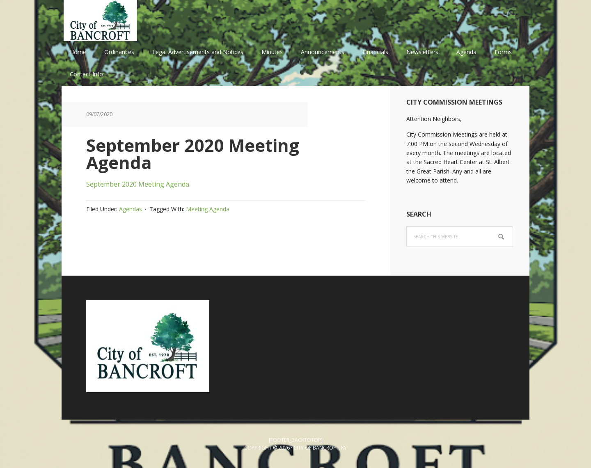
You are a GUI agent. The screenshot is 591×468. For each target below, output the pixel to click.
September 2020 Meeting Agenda (137, 184)
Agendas (130, 209)
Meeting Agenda (207, 209)
